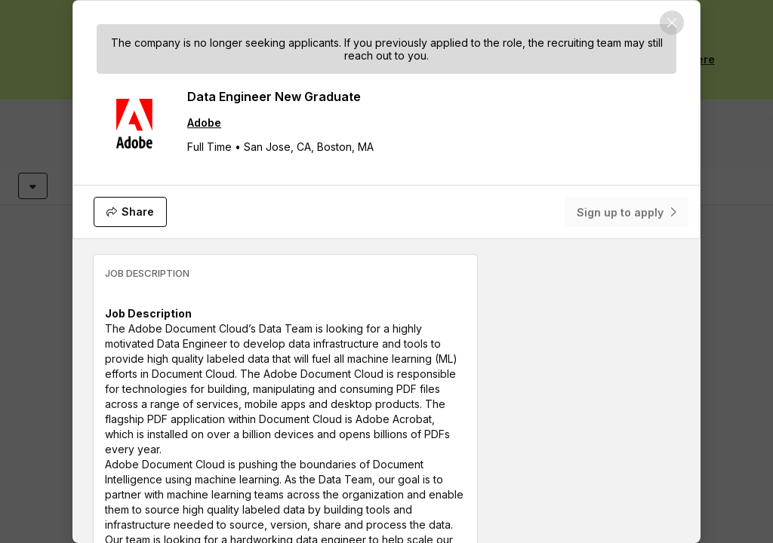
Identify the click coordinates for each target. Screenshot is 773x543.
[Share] (130, 212)
